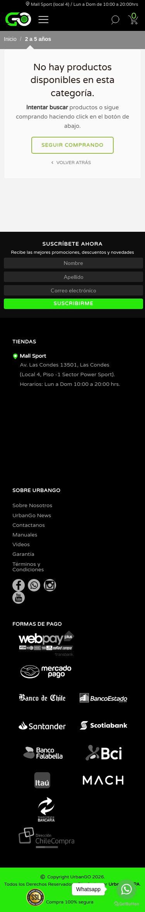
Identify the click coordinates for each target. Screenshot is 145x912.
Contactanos (28, 525)
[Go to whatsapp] (126, 889)
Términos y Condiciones (28, 567)
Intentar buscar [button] (47, 107)
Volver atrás (70, 162)
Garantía (23, 554)
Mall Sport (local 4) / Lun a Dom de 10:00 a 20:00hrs (82, 4)
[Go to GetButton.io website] (126, 904)
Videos (21, 544)
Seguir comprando (72, 145)
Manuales (24, 535)
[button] (43, 19)
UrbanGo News (31, 515)
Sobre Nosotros (32, 505)
